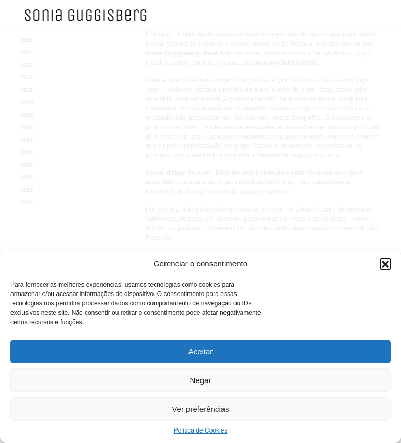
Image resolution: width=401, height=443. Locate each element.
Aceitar (200, 351)
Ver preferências (200, 408)
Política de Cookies (201, 430)
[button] (385, 264)
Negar (200, 380)
